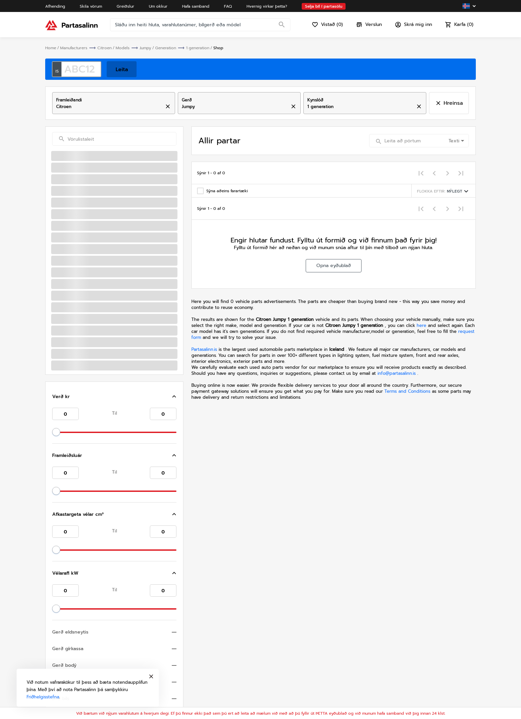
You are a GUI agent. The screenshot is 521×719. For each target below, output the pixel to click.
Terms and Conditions (408, 391)
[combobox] (108, 106)
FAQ (305, 675)
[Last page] (461, 173)
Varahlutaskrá (316, 689)
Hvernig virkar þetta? (325, 682)
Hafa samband (317, 667)
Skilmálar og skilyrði (433, 667)
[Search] (281, 25)
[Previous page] (434, 173)
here (421, 325)
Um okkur (312, 660)
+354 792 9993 (329, 628)
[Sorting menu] (443, 191)
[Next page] (447, 173)
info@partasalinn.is (396, 373)
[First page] (421, 173)
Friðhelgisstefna (429, 675)
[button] (114, 173)
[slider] (56, 209)
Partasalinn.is (204, 349)
